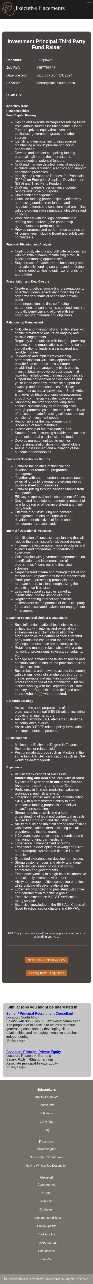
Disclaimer (46, 1209)
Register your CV (46, 1096)
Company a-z (46, 1184)
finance (32, 364)
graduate (29, 752)
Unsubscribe (46, 1251)
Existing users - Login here (46, 973)
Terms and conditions (46, 1217)
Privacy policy (46, 1226)
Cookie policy (46, 1234)
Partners (46, 1193)
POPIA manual (46, 1242)
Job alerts (46, 1113)
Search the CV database (46, 1157)
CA (34, 756)
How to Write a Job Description (46, 1165)
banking (40, 786)
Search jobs (46, 1105)
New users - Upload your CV (46, 960)
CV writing (46, 1121)
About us (47, 1201)
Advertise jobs (46, 1149)
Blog (47, 1130)
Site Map (47, 1259)
